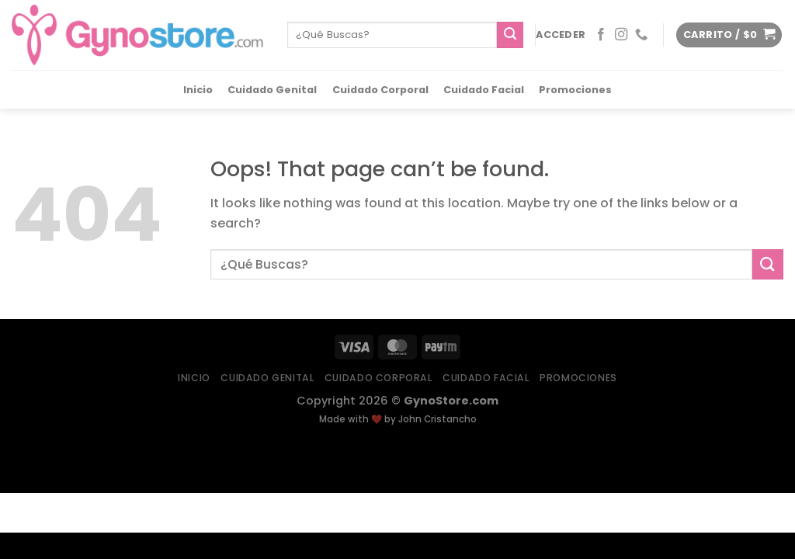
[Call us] (641, 35)
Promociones (575, 90)
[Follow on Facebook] (601, 35)
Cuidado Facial (483, 90)
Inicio (198, 90)
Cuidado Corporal (380, 90)
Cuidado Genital (272, 90)
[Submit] (510, 35)
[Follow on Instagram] (621, 35)
